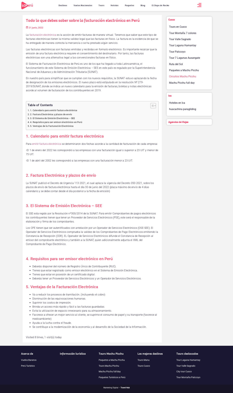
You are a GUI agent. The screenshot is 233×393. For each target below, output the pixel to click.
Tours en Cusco (178, 26)
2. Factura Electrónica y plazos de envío (51, 114)
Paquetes (129, 5)
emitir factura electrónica (46, 143)
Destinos (63, 5)
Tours (101, 5)
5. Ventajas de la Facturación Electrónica (51, 126)
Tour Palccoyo (177, 51)
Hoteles (114, 5)
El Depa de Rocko (160, 5)
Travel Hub (125, 388)
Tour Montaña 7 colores (182, 33)
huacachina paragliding (182, 109)
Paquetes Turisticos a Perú (112, 377)
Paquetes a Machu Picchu (184, 70)
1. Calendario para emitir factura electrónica (53, 110)
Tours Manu (144, 360)
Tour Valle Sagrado (180, 39)
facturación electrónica (42, 34)
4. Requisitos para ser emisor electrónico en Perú (56, 122)
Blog (143, 5)
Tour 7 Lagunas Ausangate (184, 57)
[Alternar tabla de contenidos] (151, 105)
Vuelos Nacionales (83, 5)
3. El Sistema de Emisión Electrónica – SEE (52, 118)
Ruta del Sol (176, 64)
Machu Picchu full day (182, 82)
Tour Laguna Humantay (182, 45)
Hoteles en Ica (177, 102)
